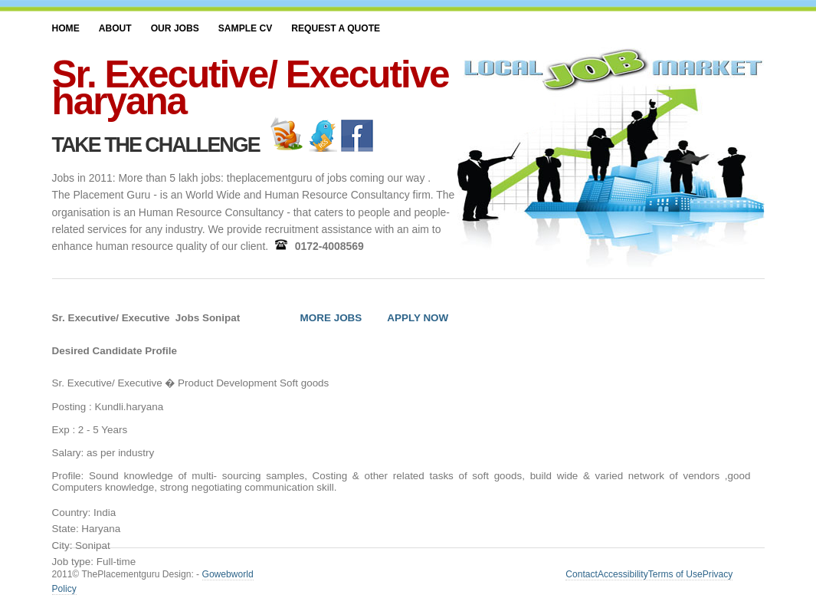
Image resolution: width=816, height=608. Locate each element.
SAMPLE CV (245, 28)
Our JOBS (175, 28)
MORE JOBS (331, 318)
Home (66, 28)
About (115, 28)
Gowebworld (228, 574)
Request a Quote (335, 28)
